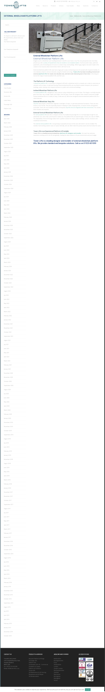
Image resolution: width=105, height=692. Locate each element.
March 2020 (7, 409)
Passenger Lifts (8, 104)
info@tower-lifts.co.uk (74, 1)
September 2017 (8, 504)
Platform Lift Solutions (35, 668)
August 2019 (7, 438)
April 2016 (6, 573)
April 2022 (6, 307)
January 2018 (7, 487)
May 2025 (6, 163)
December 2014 (8, 631)
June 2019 (6, 446)
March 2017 (7, 528)
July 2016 (6, 561)
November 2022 (8, 278)
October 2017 (8, 499)
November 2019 (8, 426)
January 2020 (7, 417)
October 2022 (8, 282)
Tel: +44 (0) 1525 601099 (10, 666)
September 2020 (8, 385)
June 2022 (6, 298)
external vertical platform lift (43, 123)
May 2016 (6, 569)
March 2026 (7, 122)
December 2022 (8, 274)
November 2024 (8, 179)
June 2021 (6, 348)
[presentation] (17, 68)
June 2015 (6, 614)
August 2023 (7, 241)
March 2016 (7, 577)
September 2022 (8, 286)
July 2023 (6, 245)
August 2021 (7, 339)
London (56, 666)
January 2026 (7, 130)
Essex (55, 662)
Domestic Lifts (8, 91)
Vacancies (85, 6)
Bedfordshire (57, 658)
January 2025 (7, 171)
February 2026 (8, 126)
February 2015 (8, 623)
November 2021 (8, 327)
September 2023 (8, 237)
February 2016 (8, 582)
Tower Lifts (76, 71)
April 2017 (6, 524)
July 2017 (6, 512)
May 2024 (6, 204)
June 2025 (6, 159)
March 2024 (7, 212)
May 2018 (6, 471)
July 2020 (6, 393)
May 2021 (6, 352)
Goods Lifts (7, 95)
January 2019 (7, 454)
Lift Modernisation (34, 675)
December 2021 (8, 323)
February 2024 (8, 216)
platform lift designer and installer (70, 132)
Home (37, 6)
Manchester (57, 673)
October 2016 (8, 549)
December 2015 (8, 590)
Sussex (56, 679)
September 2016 (8, 553)
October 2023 (8, 233)
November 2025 (8, 138)
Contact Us (94, 6)
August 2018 (7, 463)
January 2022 (7, 319)
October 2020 (8, 380)
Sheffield (56, 672)
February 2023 (8, 266)
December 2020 (8, 372)
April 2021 (6, 356)
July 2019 (6, 442)
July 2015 (6, 610)
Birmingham (57, 675)
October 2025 (8, 142)
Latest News (7, 99)
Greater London (58, 668)
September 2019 (8, 434)
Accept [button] (88, 689)
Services (60, 6)
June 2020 (6, 397)
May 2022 (6, 303)
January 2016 (7, 586)
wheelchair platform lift (40, 82)
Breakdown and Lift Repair (36, 673)
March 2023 (7, 261)
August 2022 (7, 290)
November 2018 (8, 458)
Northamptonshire (59, 670)
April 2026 (6, 118)
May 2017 (6, 520)
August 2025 (7, 151)
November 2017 (8, 495)
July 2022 (6, 294)
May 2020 (6, 401)
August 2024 (7, 192)
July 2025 (6, 155)
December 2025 (8, 134)
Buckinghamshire (58, 660)
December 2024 (8, 175)
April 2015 (6, 618)
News (78, 6)
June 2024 (6, 200)
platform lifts (43, 73)
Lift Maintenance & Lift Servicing (37, 672)
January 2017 (7, 536)
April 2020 (6, 405)
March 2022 (7, 311)
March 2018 (7, 479)
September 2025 (8, 147)
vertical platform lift (41, 114)
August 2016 (7, 557)
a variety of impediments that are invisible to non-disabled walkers (61, 62)
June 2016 (6, 565)
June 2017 (6, 516)
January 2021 (7, 368)
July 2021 (6, 344)
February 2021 (8, 364)
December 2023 (8, 225)
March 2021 (7, 360)
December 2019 (8, 422)
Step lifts (35, 103)
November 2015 (8, 594)
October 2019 (8, 430)
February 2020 (8, 413)
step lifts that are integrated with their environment (80, 107)
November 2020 (8, 376)
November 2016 (8, 545)
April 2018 (6, 475)
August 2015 (7, 606)
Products (53, 6)
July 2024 (6, 196)
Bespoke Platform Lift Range (36, 658)
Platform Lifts (77, 15)
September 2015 (8, 602)
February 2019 (8, 450)
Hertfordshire (57, 664)
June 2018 (6, 467)
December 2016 (8, 541)
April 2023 (6, 257)
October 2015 (8, 598)
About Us (45, 6)
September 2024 (8, 188)
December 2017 (8, 491)
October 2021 (8, 331)
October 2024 (8, 183)
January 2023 (7, 270)
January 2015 (7, 627)
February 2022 (8, 315)
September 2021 (8, 335)
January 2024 (7, 220)
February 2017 (8, 532)
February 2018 (8, 483)
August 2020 (7, 389)
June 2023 (6, 249)
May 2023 (6, 253)
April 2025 (6, 167)
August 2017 (7, 508)
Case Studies (70, 6)
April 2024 (6, 208)
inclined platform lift (40, 92)
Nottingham (57, 677)
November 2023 (8, 229)
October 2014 (8, 635)
